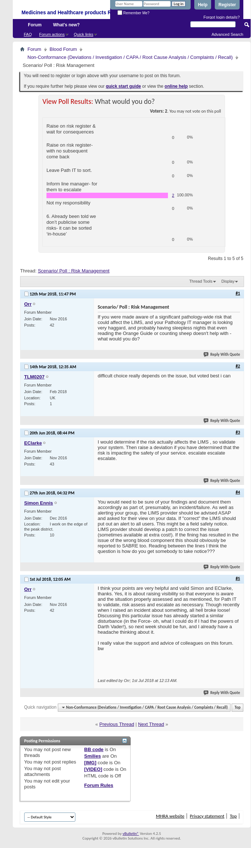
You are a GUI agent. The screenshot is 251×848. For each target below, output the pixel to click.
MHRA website (170, 816)
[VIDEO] (93, 769)
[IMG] (90, 762)
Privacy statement (207, 816)
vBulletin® (131, 833)
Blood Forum (63, 49)
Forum (34, 24)
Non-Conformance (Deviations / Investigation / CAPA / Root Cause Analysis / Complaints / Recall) (130, 57)
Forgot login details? (221, 17)
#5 (238, 578)
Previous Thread (116, 724)
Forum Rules (98, 785)
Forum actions (52, 34)
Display (228, 281)
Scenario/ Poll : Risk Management (73, 271)
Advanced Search (227, 34)
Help (202, 4)
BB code (94, 749)
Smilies (92, 756)
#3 (238, 432)
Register (227, 4)
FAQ (28, 34)
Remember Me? (133, 13)
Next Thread (151, 724)
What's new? (66, 24)
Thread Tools (200, 281)
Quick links (83, 34)
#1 (238, 293)
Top (237, 707)
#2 (238, 366)
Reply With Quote (222, 354)
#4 (238, 492)
